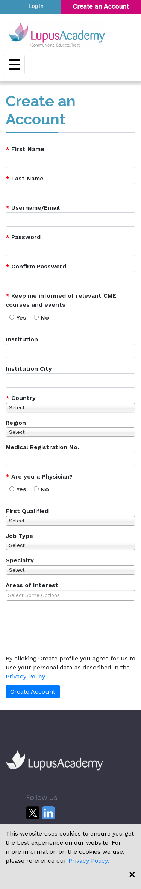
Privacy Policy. (88, 860)
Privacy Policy (25, 676)
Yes (21, 317)
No (45, 317)
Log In (36, 6)
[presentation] (57, 632)
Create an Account (101, 6)
